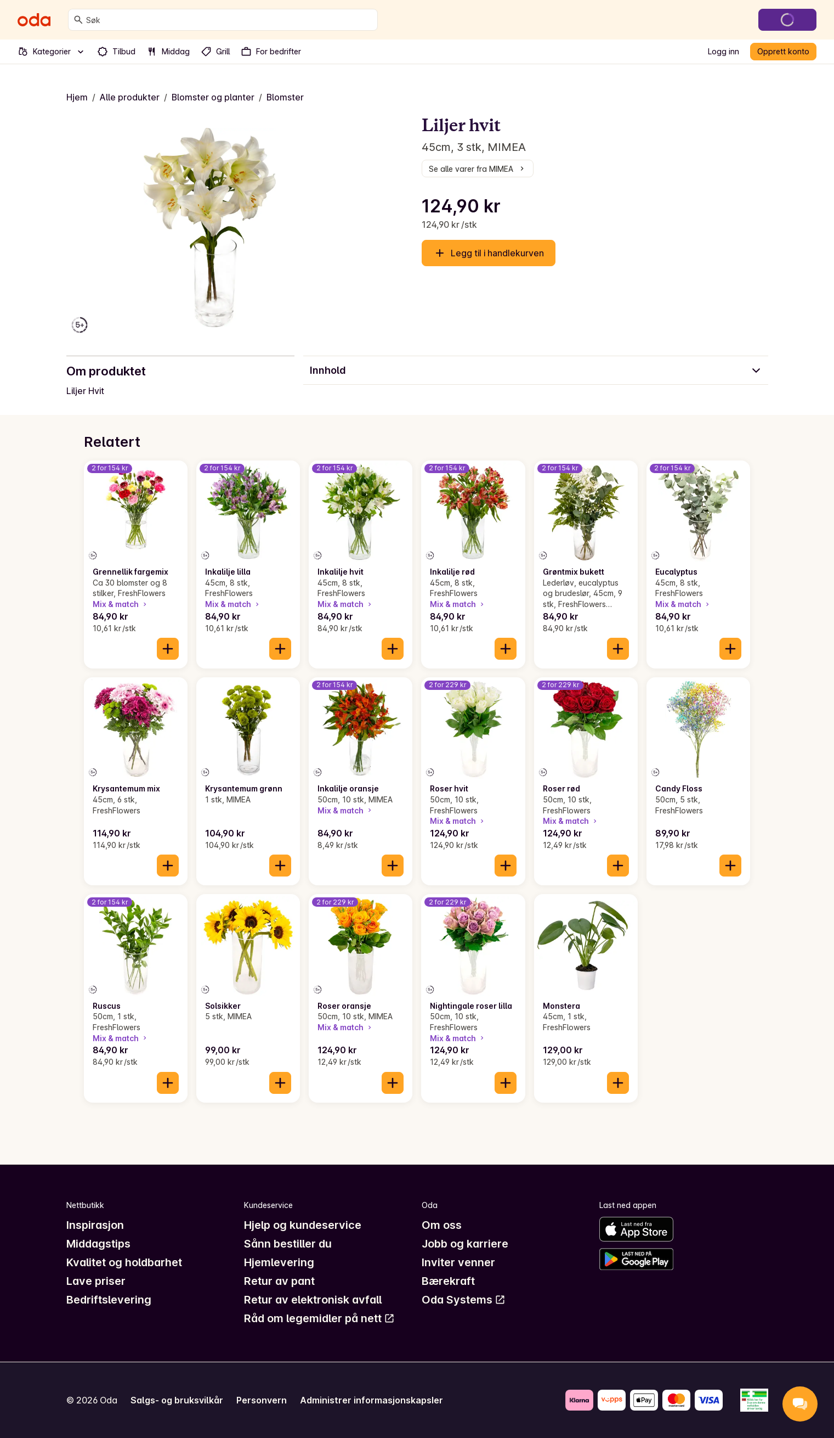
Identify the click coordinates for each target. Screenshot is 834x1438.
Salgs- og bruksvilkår (177, 1400)
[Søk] (78, 19)
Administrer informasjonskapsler (371, 1400)
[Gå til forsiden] (34, 19)
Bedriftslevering (108, 1299)
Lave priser (96, 1281)
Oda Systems (464, 1299)
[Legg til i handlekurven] (168, 649)
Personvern (261, 1400)
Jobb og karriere (465, 1243)
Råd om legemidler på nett (319, 1318)
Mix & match (121, 604)
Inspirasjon (95, 1225)
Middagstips (98, 1243)
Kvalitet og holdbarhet (124, 1262)
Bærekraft (448, 1281)
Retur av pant (279, 1281)
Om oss (442, 1225)
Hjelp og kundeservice (302, 1225)
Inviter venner (458, 1262)
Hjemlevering (279, 1262)
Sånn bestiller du (288, 1243)
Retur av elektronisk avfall (313, 1299)
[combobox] (229, 19)
